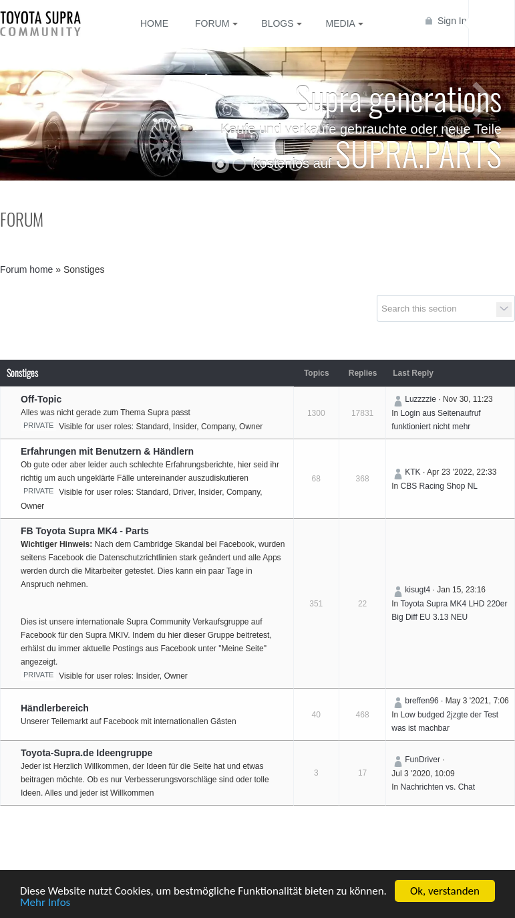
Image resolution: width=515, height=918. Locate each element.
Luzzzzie (420, 399)
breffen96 (422, 700)
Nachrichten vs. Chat (438, 787)
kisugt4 (417, 589)
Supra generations (398, 97)
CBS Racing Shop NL (439, 486)
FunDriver (422, 759)
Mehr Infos (45, 904)
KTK (412, 472)
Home (154, 23)
